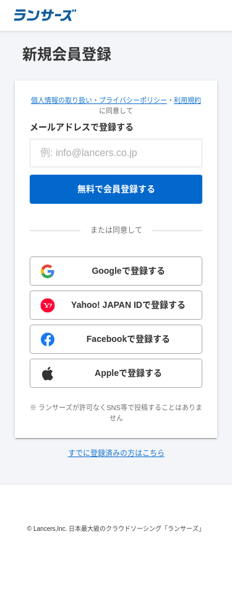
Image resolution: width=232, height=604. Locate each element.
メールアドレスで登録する (82, 127)
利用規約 (187, 100)
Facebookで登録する (128, 339)
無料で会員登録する (116, 189)
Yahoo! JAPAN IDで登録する (128, 305)
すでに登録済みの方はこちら (116, 453)
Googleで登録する (128, 271)
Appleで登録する (128, 373)
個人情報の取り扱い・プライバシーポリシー (99, 100)
